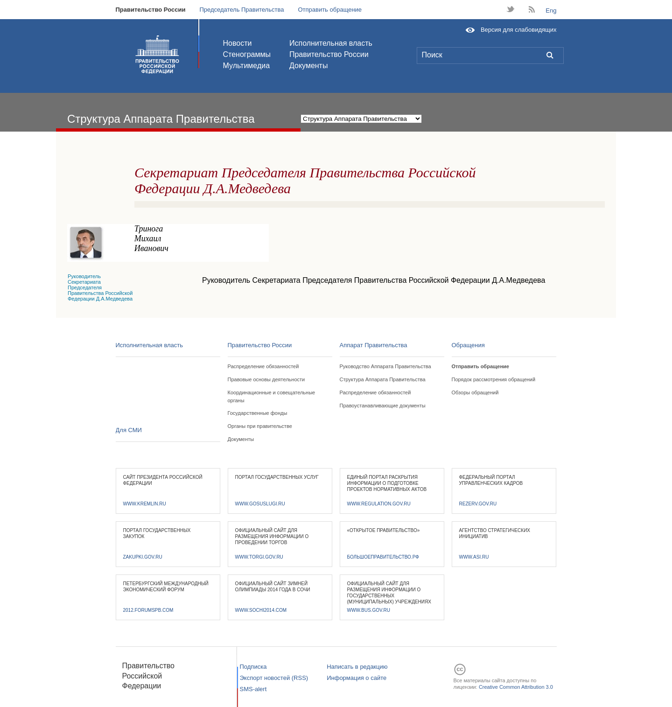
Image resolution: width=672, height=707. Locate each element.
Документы (308, 66)
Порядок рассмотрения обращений (494, 379)
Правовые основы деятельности (266, 379)
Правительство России (151, 9)
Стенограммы (247, 54)
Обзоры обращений (475, 392)
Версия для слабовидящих (519, 30)
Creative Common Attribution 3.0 (516, 687)
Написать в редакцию (357, 666)
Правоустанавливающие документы (383, 405)
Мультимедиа (246, 66)
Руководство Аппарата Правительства (385, 366)
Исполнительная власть (330, 43)
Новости (237, 43)
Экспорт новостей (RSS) (274, 677)
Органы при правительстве (260, 426)
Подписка (253, 666)
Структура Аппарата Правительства (383, 379)
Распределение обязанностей (263, 366)
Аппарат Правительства (373, 345)
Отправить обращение (330, 9)
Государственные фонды (257, 413)
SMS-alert (253, 689)
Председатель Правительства (241, 9)
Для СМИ (129, 430)
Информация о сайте (356, 677)
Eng (551, 10)
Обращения (468, 345)
